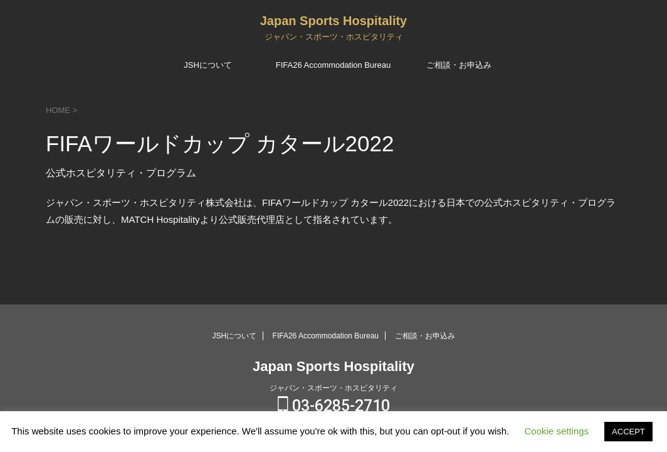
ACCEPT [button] (628, 431)
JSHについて (208, 65)
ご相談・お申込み (458, 65)
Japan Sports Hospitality (333, 21)
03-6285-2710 (334, 406)
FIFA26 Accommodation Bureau (333, 65)
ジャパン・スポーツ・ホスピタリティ (333, 388)
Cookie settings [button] (557, 431)
